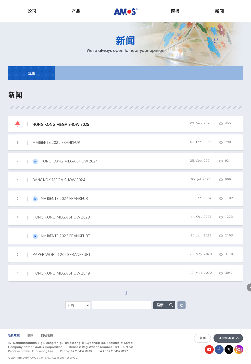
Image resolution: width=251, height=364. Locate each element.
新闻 (31, 73)
